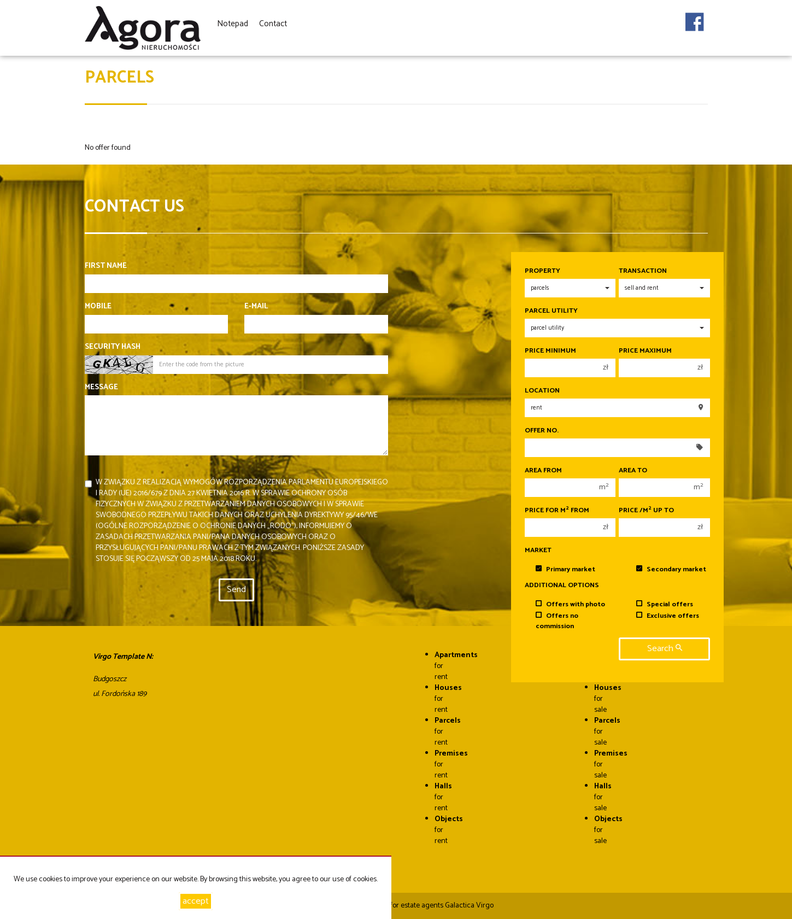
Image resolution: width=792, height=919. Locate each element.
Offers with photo (570, 604)
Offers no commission (557, 621)
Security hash (112, 347)
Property (542, 271)
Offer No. (542, 431)
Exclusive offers (667, 616)
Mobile (98, 306)
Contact (273, 24)
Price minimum (550, 351)
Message (101, 387)
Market (538, 550)
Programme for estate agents (397, 905)
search (664, 648)
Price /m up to (646, 511)
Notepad (232, 24)
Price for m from (557, 511)
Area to (633, 471)
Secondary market (671, 569)
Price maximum (645, 351)
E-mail (256, 306)
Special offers (664, 604)
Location (542, 391)
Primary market (565, 569)
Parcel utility (551, 311)
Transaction (643, 271)
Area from (543, 471)
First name (106, 266)
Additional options (562, 585)
